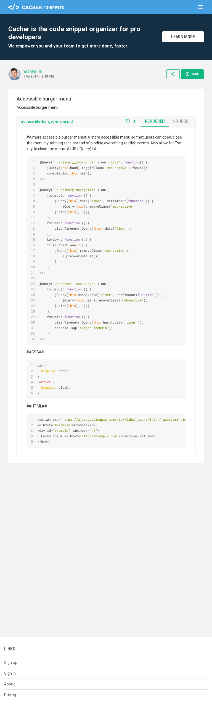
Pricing (10, 694)
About (9, 684)
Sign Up (10, 662)
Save (192, 74)
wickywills (32, 71)
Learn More (183, 36)
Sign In (10, 673)
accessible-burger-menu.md (47, 121)
